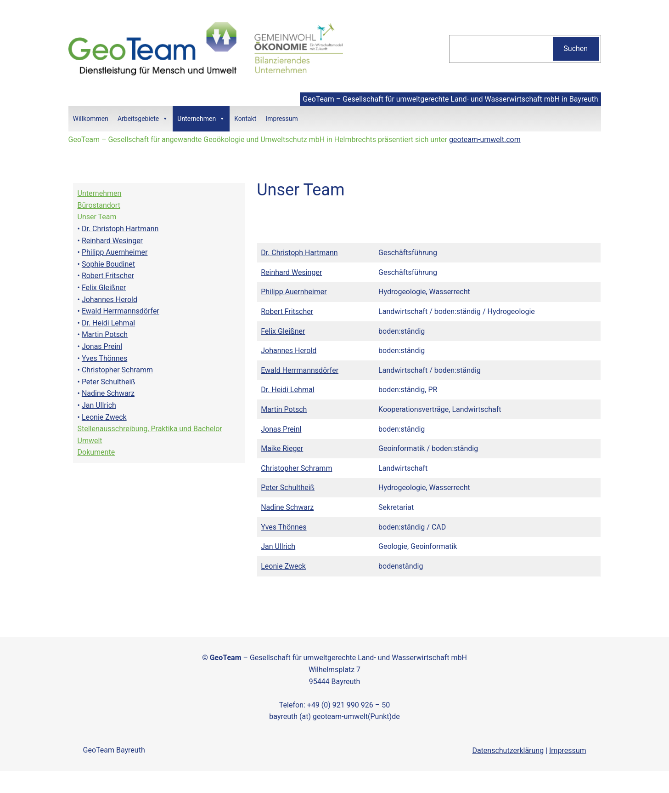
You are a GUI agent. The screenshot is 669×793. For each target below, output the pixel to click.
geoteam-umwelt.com (485, 139)
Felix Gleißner (104, 287)
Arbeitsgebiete (143, 118)
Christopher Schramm (117, 369)
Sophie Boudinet (108, 264)
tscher (123, 275)
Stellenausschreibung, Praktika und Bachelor (150, 428)
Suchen (575, 48)
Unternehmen (201, 118)
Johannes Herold (109, 299)
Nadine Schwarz (108, 393)
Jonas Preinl (102, 346)
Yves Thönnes (104, 358)
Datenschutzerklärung (508, 750)
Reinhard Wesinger (112, 240)
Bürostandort (99, 205)
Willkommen (90, 118)
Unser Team (97, 216)
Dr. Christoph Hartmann (120, 228)
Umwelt (90, 440)
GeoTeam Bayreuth (114, 750)
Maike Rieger (282, 448)
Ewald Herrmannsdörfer (120, 311)
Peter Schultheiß (108, 381)
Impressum (281, 118)
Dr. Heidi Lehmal (108, 323)
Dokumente (96, 452)
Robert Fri (97, 275)
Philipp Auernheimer (115, 252)
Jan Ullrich (99, 405)
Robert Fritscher (287, 311)
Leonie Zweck (104, 417)
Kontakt (245, 118)
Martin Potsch (105, 334)
